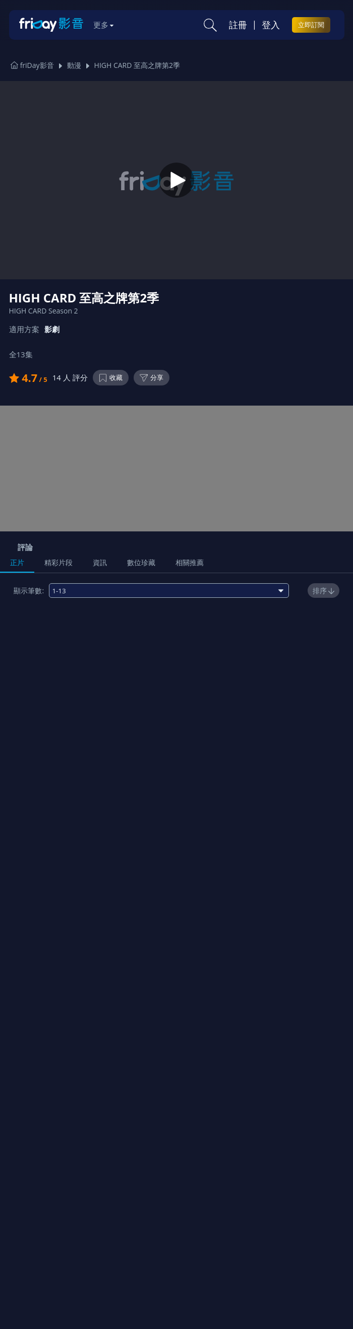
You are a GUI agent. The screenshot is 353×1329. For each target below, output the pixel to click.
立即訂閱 (311, 24)
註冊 (238, 25)
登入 (271, 25)
